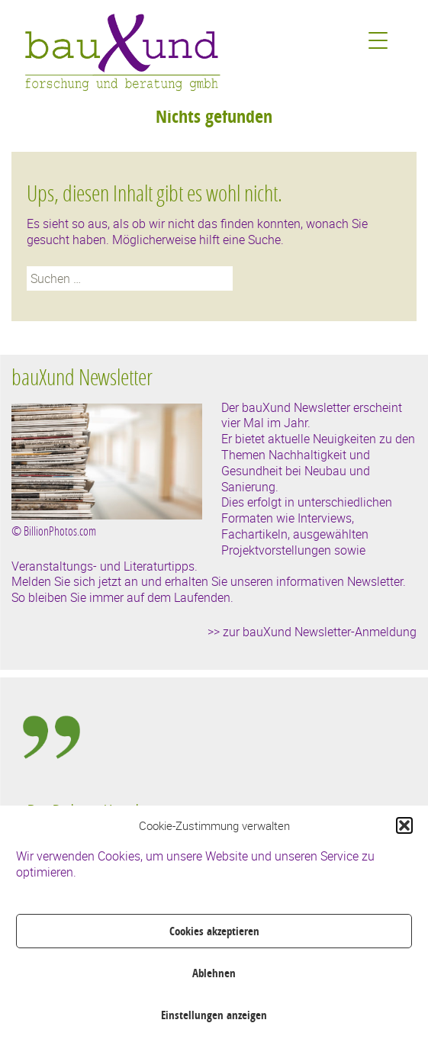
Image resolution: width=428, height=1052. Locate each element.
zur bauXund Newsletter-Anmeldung (320, 631)
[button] (404, 825)
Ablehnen (214, 973)
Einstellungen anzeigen (214, 1015)
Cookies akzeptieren (214, 931)
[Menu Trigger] (378, 40)
